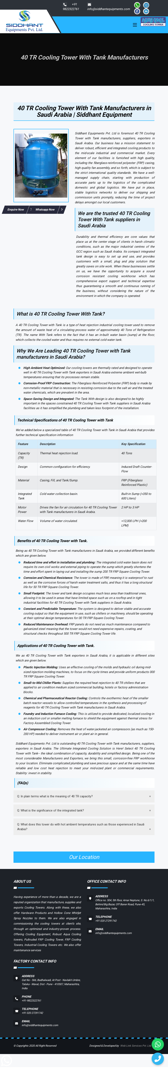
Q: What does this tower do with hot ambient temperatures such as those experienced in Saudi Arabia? (80, 828)
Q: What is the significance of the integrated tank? (50, 812)
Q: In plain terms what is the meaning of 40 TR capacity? (55, 798)
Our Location (84, 859)
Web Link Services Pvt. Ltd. (135, 1047)
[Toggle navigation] (135, 26)
